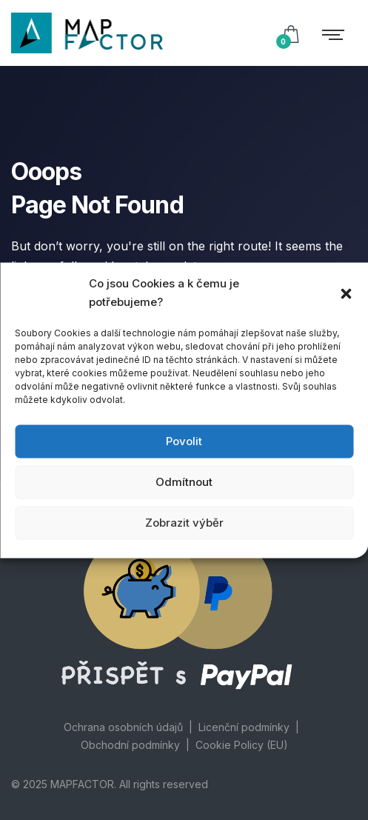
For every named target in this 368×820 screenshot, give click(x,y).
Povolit (184, 441)
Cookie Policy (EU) (241, 745)
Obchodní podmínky (130, 745)
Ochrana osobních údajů (123, 727)
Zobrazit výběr (184, 523)
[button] (345, 292)
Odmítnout (184, 482)
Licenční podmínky (244, 727)
